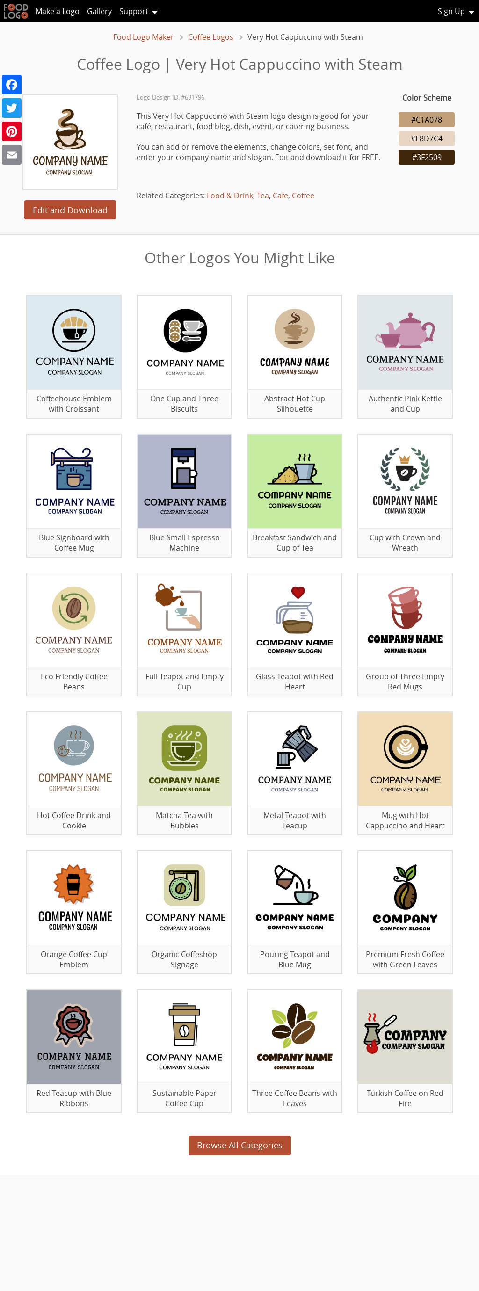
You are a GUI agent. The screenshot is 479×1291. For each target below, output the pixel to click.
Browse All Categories (240, 1145)
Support (133, 11)
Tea (263, 195)
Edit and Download (70, 210)
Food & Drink (230, 195)
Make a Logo (58, 11)
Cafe (280, 195)
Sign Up (451, 11)
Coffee (303, 195)
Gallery (99, 11)
